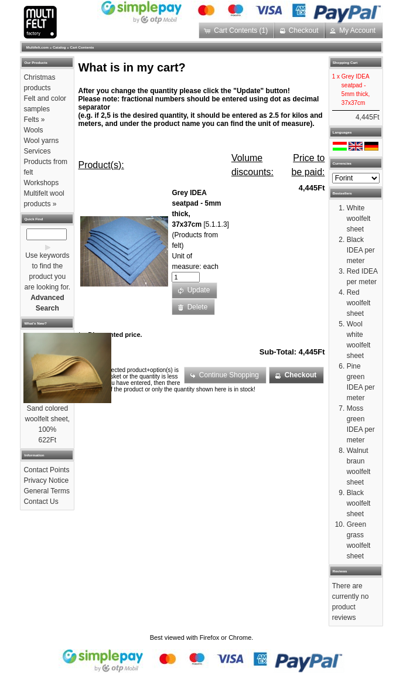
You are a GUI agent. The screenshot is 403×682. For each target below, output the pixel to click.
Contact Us (40, 501)
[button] (237, 30)
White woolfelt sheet (359, 218)
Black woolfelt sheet (359, 503)
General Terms (46, 491)
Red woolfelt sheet (359, 303)
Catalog (59, 47)
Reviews (340, 571)
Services (36, 151)
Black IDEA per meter (361, 250)
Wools (33, 130)
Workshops (41, 183)
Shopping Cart (345, 62)
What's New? (35, 323)
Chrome (239, 637)
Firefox (210, 637)
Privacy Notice (46, 480)
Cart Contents (82, 47)
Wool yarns (41, 141)
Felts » (34, 119)
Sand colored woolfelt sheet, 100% (47, 419)
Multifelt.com (37, 47)
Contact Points (46, 470)
